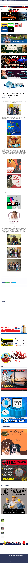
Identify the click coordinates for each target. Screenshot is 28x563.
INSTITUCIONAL (5, 0)
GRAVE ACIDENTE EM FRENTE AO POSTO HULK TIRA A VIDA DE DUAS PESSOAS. (15, 524)
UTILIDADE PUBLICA (12, 276)
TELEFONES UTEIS (11, 0)
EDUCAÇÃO (3, 276)
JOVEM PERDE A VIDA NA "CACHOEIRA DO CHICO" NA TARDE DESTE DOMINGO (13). (16, 536)
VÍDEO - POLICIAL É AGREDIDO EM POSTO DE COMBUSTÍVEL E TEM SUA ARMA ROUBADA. (16, 528)
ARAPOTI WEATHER (14, 549)
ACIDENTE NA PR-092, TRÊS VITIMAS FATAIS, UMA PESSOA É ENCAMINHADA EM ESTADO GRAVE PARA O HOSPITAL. (14, 520)
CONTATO (16, 0)
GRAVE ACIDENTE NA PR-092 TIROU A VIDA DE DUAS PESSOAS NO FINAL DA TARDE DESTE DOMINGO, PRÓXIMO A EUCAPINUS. (15, 532)
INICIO (1, 0)
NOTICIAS (7, 276)
